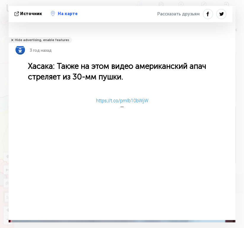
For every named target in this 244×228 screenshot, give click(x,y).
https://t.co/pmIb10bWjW (122, 100)
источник (29, 13)
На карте (64, 13)
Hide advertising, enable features (42, 40)
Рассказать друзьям (178, 14)
